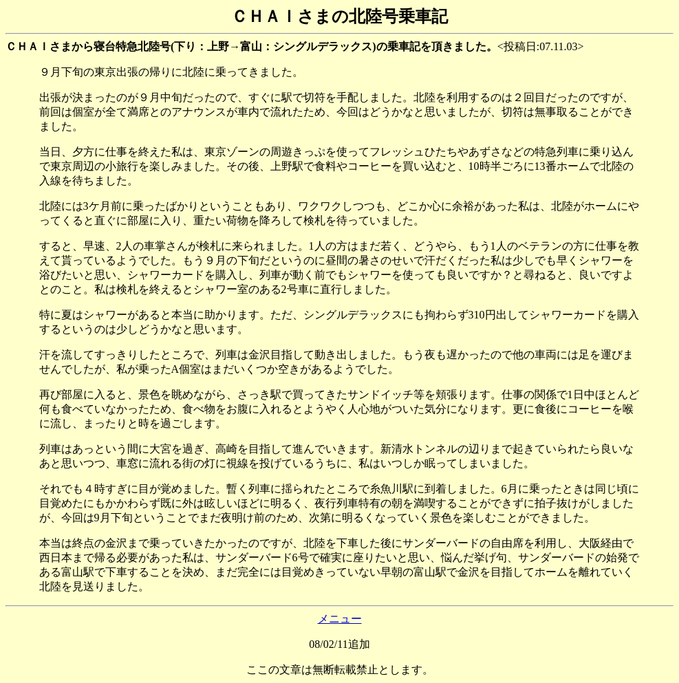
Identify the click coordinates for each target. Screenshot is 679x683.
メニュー (340, 619)
